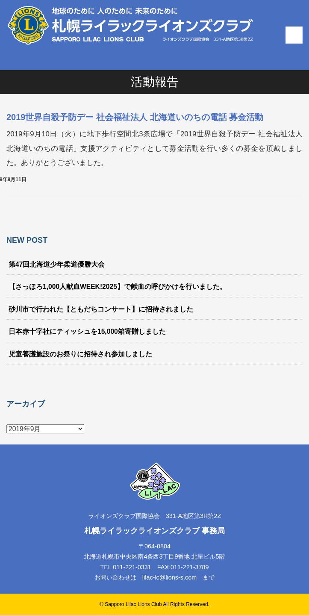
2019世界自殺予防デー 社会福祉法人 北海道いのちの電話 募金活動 (134, 117)
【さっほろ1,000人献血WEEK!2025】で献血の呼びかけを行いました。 (118, 286)
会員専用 (18, 64)
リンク (15, 54)
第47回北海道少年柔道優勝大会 (57, 264)
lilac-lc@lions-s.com (169, 577)
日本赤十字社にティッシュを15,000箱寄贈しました (87, 331)
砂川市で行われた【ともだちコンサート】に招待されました (101, 309)
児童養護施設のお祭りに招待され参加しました (80, 354)
